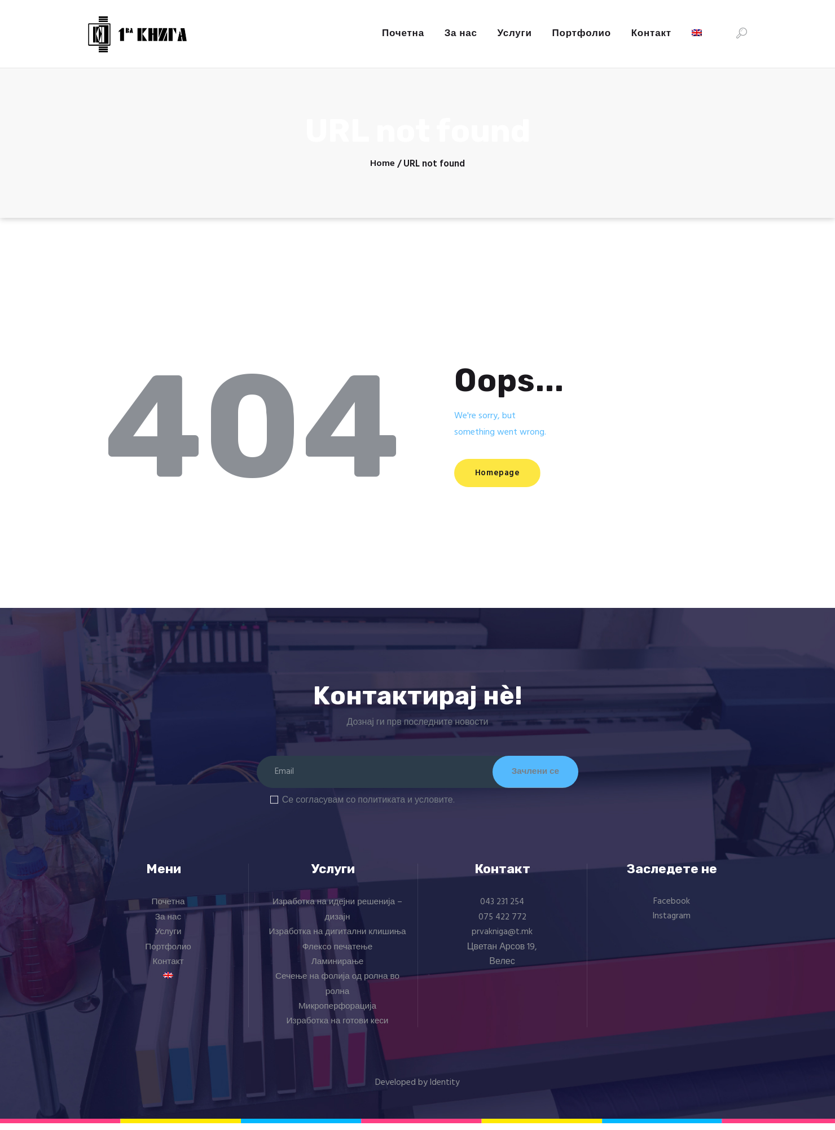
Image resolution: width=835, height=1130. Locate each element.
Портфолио (168, 954)
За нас (168, 924)
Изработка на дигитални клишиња (337, 939)
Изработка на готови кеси (337, 1028)
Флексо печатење (337, 954)
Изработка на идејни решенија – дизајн (337, 916)
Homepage (507, 474)
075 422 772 (502, 924)
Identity (445, 1089)
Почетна (168, 909)
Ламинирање (337, 969)
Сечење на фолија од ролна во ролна (337, 991)
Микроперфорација (337, 1013)
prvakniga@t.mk (502, 939)
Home (382, 164)
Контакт (168, 969)
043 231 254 (502, 909)
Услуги (168, 939)
